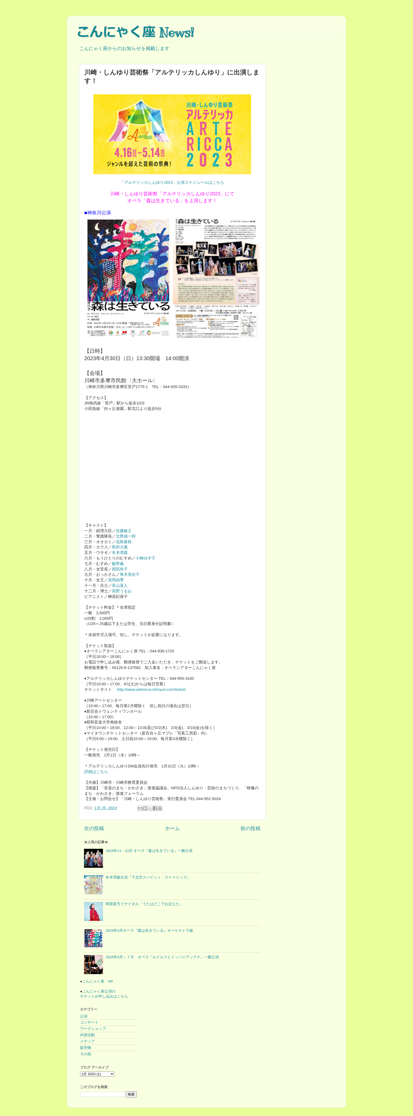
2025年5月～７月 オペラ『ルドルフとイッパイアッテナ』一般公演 (162, 957)
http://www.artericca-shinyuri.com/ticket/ (151, 689)
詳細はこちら (96, 772)
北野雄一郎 (126, 536)
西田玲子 (120, 569)
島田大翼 (120, 547)
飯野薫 (118, 564)
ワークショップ (93, 1029)
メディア (87, 1041)
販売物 (85, 1048)
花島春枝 (124, 542)
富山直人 (120, 585)
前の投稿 (250, 828)
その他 (85, 1054)
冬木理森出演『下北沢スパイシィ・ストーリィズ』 (148, 877)
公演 (83, 1016)
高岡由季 (116, 580)
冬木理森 (120, 552)
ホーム (172, 828)
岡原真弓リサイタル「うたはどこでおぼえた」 (144, 904)
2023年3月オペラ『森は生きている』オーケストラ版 (149, 931)
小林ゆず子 (145, 558)
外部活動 (87, 1035)
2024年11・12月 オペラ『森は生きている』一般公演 (149, 851)
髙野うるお (122, 591)
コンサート (89, 1022)
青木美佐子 (130, 574)
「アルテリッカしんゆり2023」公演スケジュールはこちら (172, 182)
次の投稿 (94, 828)
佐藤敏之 (124, 531)
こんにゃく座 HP (97, 981)
